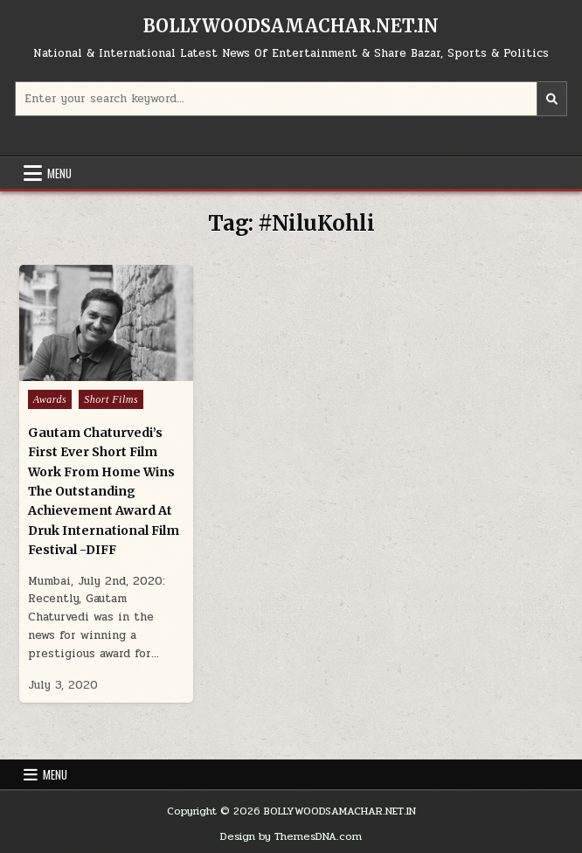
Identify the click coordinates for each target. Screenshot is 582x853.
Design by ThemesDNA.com (291, 836)
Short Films (111, 399)
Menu (59, 173)
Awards (50, 399)
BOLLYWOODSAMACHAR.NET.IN (291, 26)
